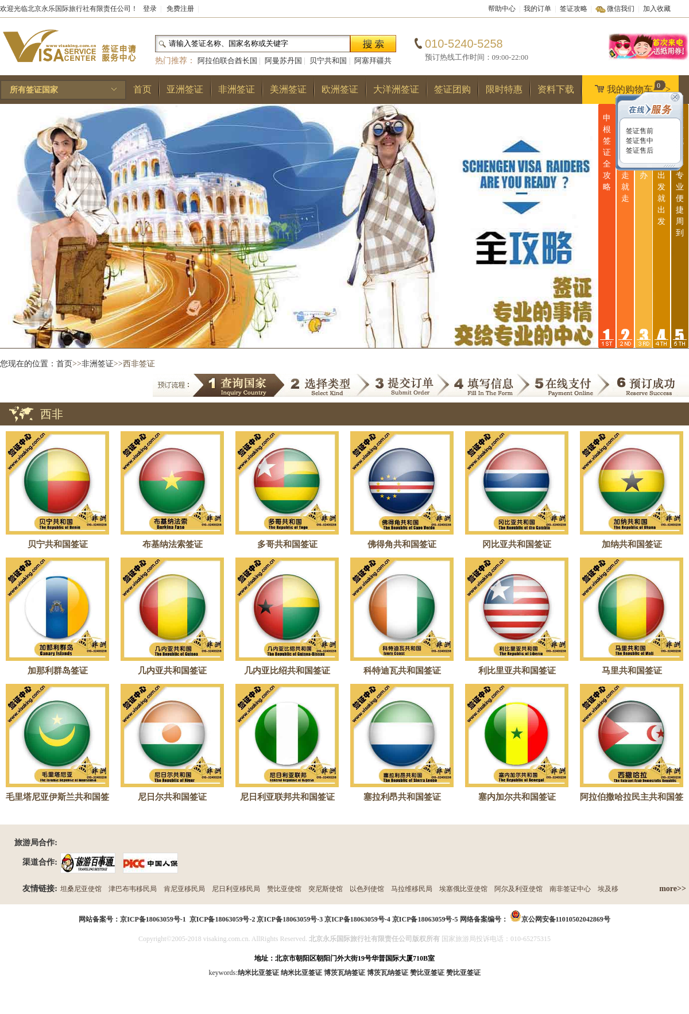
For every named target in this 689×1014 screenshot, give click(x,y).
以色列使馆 (367, 889)
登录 (150, 9)
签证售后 (638, 150)
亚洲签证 (185, 89)
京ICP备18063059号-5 (425, 919)
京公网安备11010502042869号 (565, 919)
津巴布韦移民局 (133, 889)
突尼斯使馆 (325, 889)
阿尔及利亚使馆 (518, 889)
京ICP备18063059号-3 (290, 919)
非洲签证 (236, 89)
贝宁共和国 (328, 60)
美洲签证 (288, 89)
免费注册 (180, 9)
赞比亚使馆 (284, 889)
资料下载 (555, 89)
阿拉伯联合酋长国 (227, 60)
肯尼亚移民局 (184, 889)
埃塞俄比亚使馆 (463, 889)
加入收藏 (657, 9)
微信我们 (620, 9)
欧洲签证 (340, 89)
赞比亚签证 (463, 973)
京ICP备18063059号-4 (357, 919)
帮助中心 (502, 9)
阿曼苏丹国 (283, 60)
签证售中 (638, 141)
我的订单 (537, 9)
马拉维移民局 (411, 889)
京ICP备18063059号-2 (222, 919)
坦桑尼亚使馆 (81, 889)
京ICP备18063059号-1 (153, 919)
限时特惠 (504, 89)
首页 (142, 89)
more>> (672, 888)
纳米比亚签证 (301, 973)
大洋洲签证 (396, 89)
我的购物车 (630, 87)
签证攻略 (573, 9)
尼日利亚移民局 (236, 889)
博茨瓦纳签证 (387, 973)
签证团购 (452, 89)
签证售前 (638, 131)
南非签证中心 (570, 889)
